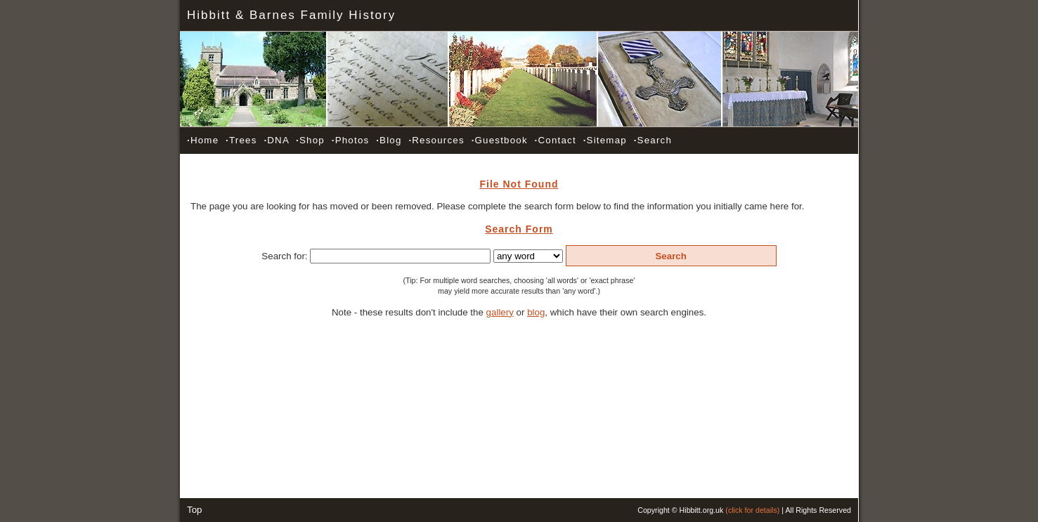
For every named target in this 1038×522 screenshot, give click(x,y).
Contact (555, 140)
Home (203, 140)
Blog (388, 140)
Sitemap (605, 140)
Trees (241, 140)
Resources (436, 140)
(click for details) (752, 510)
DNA (276, 140)
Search (653, 140)
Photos (351, 140)
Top (194, 509)
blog (536, 312)
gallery (500, 312)
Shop (310, 140)
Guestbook (500, 140)
